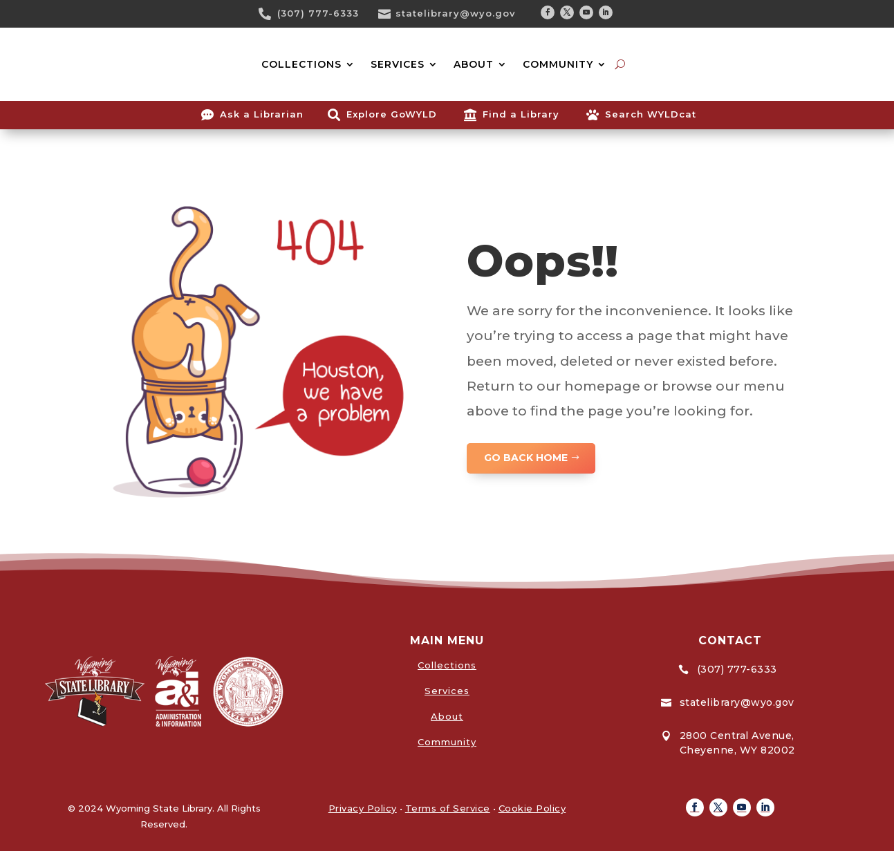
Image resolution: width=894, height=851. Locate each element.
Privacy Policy (362, 808)
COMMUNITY (558, 64)
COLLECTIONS (301, 64)
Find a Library (521, 114)
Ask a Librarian (262, 114)
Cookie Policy (532, 808)
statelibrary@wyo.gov (455, 13)
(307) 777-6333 (318, 13)
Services (447, 690)
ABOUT (474, 64)
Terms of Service (447, 808)
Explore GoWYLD (391, 114)
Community (447, 741)
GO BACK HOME (526, 457)
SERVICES (398, 64)
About (447, 716)
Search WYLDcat (650, 114)
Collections (447, 665)
